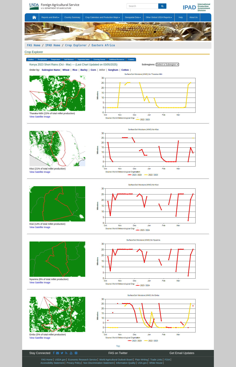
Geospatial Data (133, 17)
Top (118, 346)
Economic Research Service (82, 359)
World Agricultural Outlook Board (116, 359)
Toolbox (31, 59)
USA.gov (142, 363)
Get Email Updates (181, 353)
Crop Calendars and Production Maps (102, 17)
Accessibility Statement (52, 363)
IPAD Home (52, 45)
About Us (193, 17)
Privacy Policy (74, 363)
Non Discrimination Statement (98, 363)
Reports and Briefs (50, 17)
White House (155, 363)
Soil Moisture (69, 59)
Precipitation (42, 59)
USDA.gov (60, 359)
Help (180, 17)
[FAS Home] (46, 5)
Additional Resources (116, 59)
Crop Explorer (76, 45)
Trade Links (156, 359)
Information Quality (125, 363)
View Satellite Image (40, 116)
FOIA (167, 359)
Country (131, 59)
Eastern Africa (103, 45)
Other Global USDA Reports (159, 17)
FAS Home (33, 45)
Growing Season (99, 59)
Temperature (55, 59)
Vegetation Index (83, 59)
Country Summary (72, 17)
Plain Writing (141, 359)
